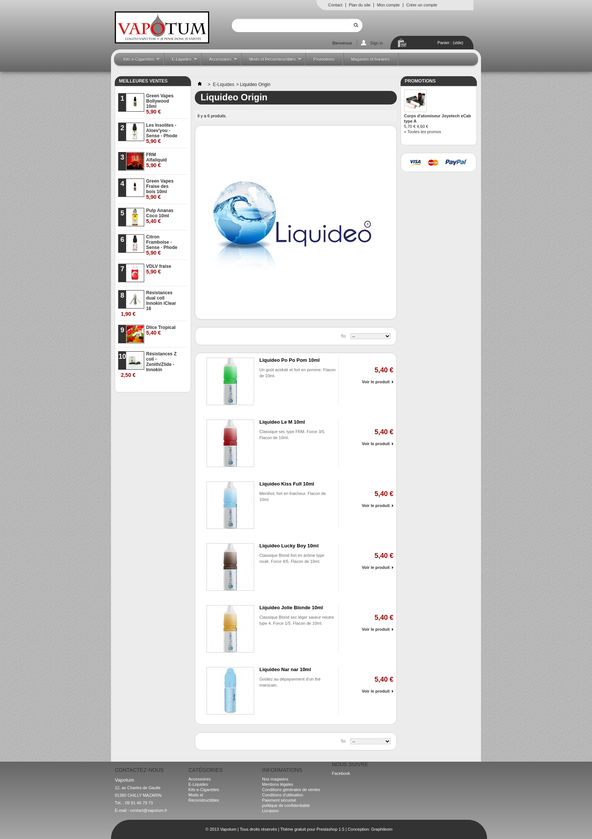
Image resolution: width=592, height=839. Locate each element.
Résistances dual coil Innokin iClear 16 (148, 303)
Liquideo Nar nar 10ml (285, 669)
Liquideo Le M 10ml (282, 422)
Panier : (450, 42)
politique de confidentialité (286, 805)
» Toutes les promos (422, 131)
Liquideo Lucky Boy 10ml (289, 546)
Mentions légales (277, 784)
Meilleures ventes (143, 81)
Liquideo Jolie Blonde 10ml (291, 607)
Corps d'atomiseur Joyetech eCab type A (437, 118)
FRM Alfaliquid (156, 160)
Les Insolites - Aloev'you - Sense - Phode (161, 133)
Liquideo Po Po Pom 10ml (289, 360)
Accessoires (219, 61)
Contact (335, 5)
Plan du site (359, 5)
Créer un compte (421, 5)
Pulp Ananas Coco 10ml (159, 216)
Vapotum (228, 829)
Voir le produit (376, 382)
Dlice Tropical (161, 330)
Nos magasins (275, 779)
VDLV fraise (158, 269)
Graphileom (382, 829)
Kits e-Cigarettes (138, 61)
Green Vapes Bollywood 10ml (160, 104)
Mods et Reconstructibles (271, 61)
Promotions (324, 59)
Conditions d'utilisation (282, 795)
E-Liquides (180, 61)
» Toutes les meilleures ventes (158, 386)
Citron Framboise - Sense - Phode (161, 245)
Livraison (270, 810)
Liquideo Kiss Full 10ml (286, 484)
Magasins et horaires (370, 59)
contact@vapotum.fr (148, 810)
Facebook (341, 773)
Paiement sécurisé (279, 800)
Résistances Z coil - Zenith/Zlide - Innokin (149, 364)
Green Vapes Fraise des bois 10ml (160, 189)
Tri (343, 336)
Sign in (376, 43)
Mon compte (388, 5)
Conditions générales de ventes (291, 789)
